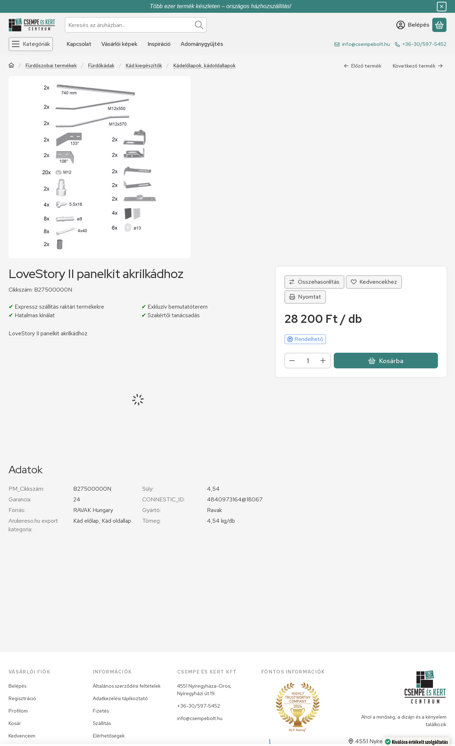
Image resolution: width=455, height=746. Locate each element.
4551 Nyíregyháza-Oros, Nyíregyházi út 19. (204, 690)
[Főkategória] (11, 66)
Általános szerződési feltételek (127, 686)
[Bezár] (441, 6)
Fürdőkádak (101, 66)
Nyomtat (305, 296)
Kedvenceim (22, 735)
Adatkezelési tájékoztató (120, 698)
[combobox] (136, 25)
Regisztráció (22, 698)
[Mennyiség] (308, 360)
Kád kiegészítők (144, 66)
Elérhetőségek (109, 735)
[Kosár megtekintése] (439, 25)
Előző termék (362, 66)
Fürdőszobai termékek (51, 66)
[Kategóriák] (31, 44)
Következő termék (418, 66)
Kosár (15, 723)
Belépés (17, 686)
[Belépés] (413, 25)
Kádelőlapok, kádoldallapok (204, 66)
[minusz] (292, 360)
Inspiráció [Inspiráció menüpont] (159, 44)
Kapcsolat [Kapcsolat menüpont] (78, 44)
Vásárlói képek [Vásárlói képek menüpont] (119, 44)
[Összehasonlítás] (314, 282)
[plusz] (323, 360)
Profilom (18, 711)
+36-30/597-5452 (424, 44)
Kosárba (385, 361)
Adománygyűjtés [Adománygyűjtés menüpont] (202, 44)
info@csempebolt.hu (366, 44)
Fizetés (101, 711)
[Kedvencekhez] (374, 282)
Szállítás (102, 723)
